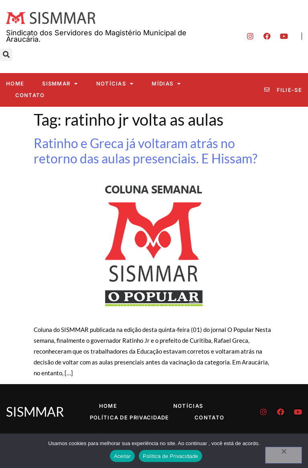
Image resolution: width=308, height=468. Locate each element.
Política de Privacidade (129, 417)
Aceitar (122, 456)
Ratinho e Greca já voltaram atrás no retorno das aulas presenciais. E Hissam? (145, 150)
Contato (30, 95)
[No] (283, 455)
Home (15, 83)
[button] (6, 55)
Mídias (166, 84)
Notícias (115, 84)
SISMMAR (60, 84)
